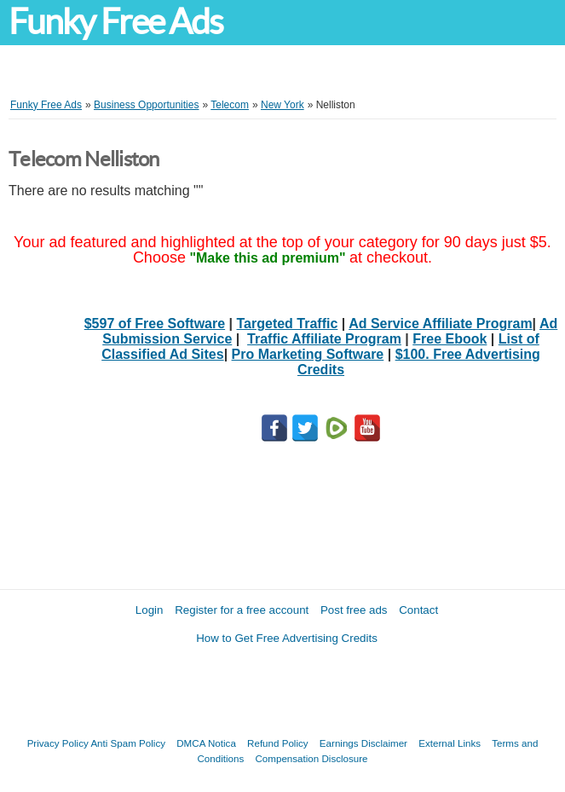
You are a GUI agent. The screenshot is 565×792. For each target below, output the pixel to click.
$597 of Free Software (154, 323)
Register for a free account (241, 610)
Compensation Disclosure (311, 758)
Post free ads (354, 610)
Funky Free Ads (115, 22)
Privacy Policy (58, 743)
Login (149, 610)
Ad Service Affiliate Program (440, 323)
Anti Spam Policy (127, 743)
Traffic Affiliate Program (324, 339)
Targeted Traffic (287, 323)
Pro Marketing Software (308, 354)
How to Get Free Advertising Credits (287, 638)
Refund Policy (277, 743)
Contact (418, 610)
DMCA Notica (206, 743)
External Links (449, 743)
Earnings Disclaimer (363, 743)
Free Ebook (449, 339)
